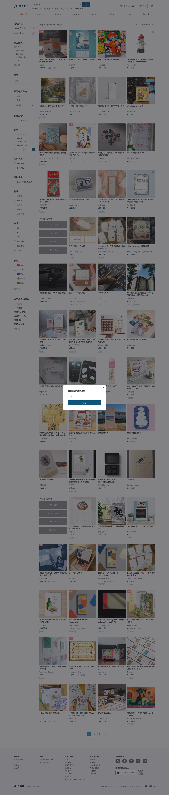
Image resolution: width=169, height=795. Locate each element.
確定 (84, 403)
